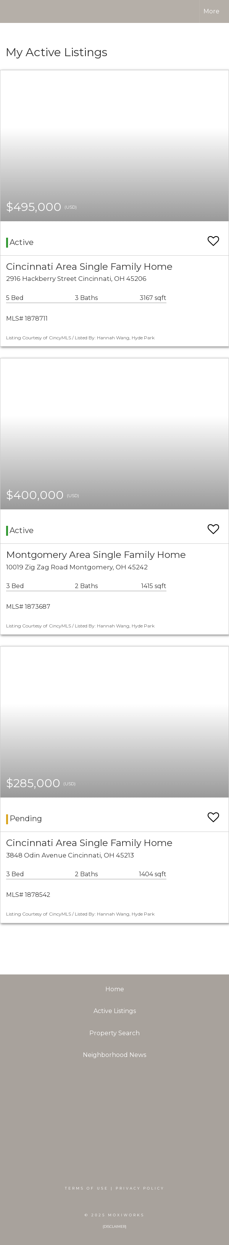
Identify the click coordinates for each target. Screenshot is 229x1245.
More (211, 11)
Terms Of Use (86, 1188)
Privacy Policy (140, 1188)
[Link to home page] (19, 11)
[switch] (213, 237)
